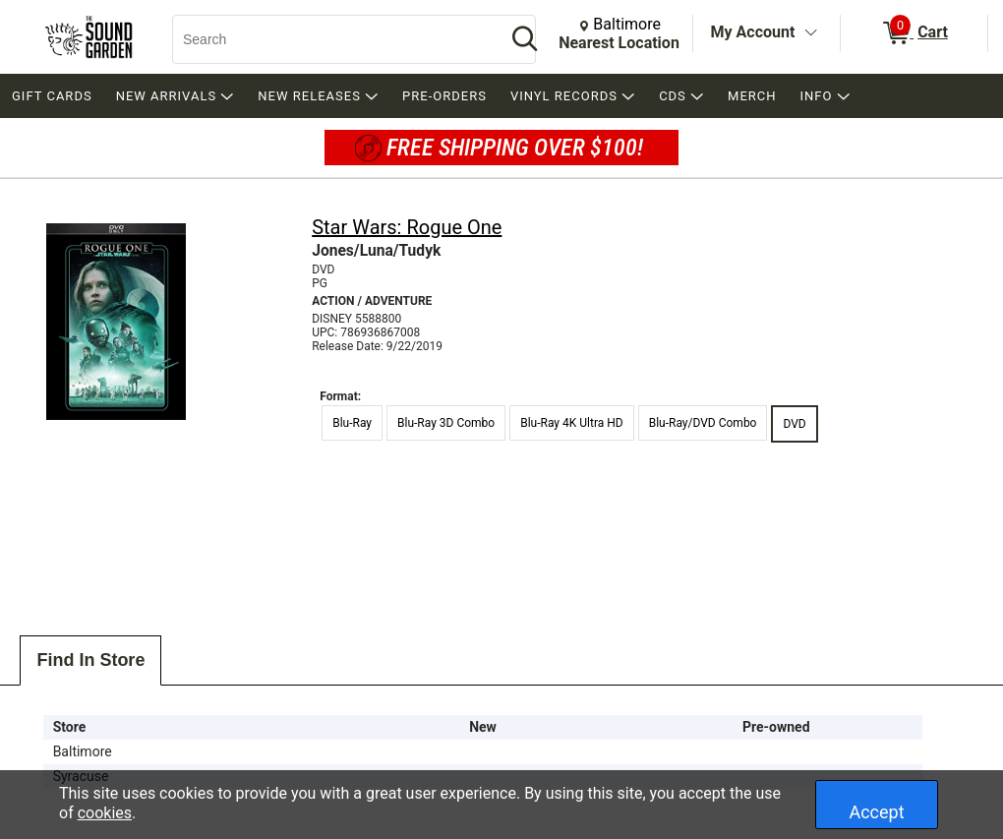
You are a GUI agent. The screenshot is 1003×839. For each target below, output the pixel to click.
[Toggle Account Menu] (810, 33)
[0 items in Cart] (914, 33)
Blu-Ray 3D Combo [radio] (446, 423)
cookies (105, 813)
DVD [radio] (794, 424)
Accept (876, 812)
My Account (753, 32)
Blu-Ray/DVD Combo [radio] (703, 423)
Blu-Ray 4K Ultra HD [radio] (571, 423)
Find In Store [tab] (90, 660)
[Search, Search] (329, 39)
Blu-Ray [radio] (352, 423)
